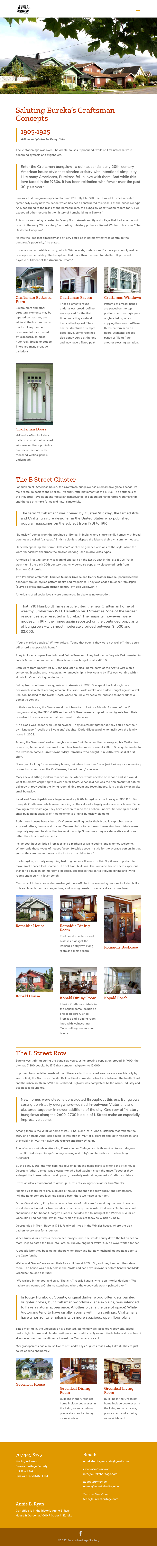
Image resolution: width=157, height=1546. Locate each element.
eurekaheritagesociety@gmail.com (106, 1461)
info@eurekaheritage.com (100, 1474)
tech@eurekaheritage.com (100, 1499)
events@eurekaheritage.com (102, 1486)
